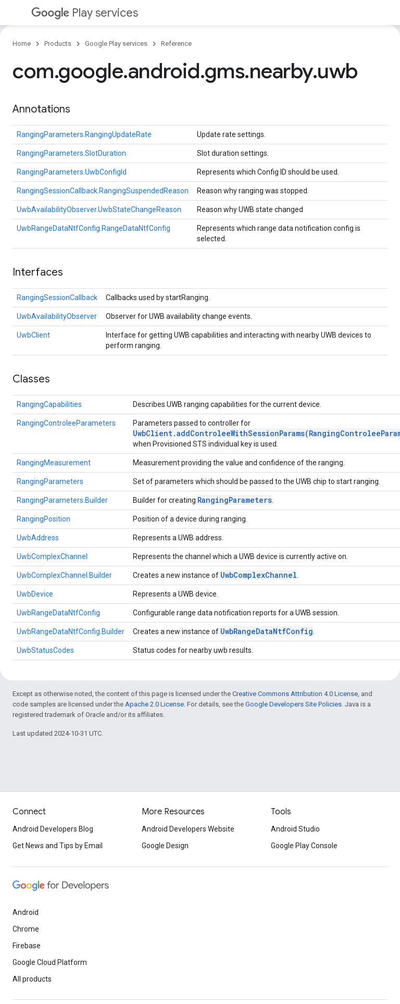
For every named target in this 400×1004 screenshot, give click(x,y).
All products (32, 979)
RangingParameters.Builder (62, 500)
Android (25, 912)
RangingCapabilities (49, 404)
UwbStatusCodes (45, 650)
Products (57, 43)
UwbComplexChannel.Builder (64, 575)
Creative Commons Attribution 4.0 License (295, 694)
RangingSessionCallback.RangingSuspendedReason (103, 191)
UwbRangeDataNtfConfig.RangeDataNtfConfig (93, 228)
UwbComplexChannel (52, 556)
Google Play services (116, 43)
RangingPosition (43, 519)
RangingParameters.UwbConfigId (72, 172)
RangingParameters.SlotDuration (71, 153)
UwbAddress (38, 538)
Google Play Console (304, 845)
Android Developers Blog (52, 829)
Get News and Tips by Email (57, 845)
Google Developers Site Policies (293, 704)
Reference (176, 43)
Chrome (25, 929)
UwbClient (33, 335)
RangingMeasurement (54, 462)
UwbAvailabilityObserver (57, 316)
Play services (84, 13)
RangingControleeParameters (66, 423)
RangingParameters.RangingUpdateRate (84, 134)
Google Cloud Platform (49, 962)
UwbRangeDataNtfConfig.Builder (70, 631)
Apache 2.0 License (154, 704)
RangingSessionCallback (57, 297)
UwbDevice (35, 594)
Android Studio (295, 829)
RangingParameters (50, 481)
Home (21, 43)
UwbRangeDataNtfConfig (58, 613)
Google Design (165, 845)
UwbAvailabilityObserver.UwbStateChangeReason (99, 209)
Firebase (26, 945)
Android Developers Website (188, 829)
